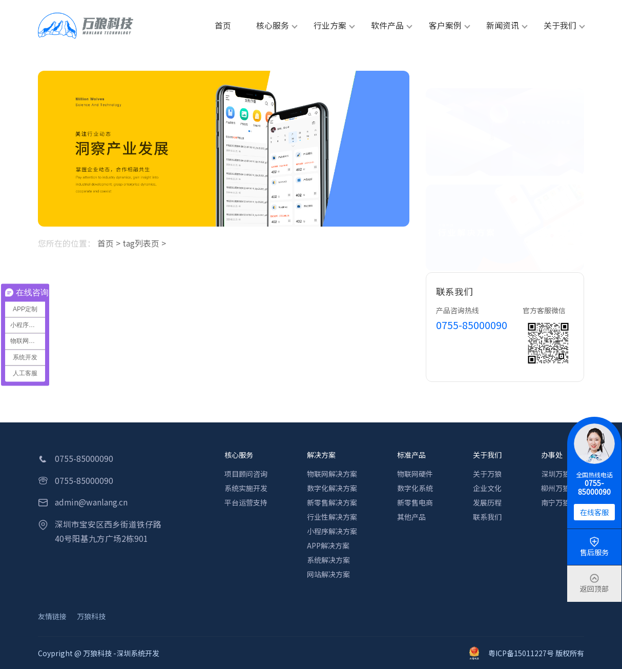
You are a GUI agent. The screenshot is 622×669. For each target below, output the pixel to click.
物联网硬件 (415, 474)
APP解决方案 (328, 545)
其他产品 (411, 517)
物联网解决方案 (332, 474)
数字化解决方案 (332, 488)
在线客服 (594, 512)
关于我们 (487, 455)
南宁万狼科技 (562, 502)
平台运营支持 (245, 502)
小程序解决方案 (332, 531)
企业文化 (487, 488)
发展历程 (487, 502)
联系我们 (487, 517)
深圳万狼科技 (562, 474)
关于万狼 (487, 474)
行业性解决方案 (332, 517)
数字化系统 (415, 488)
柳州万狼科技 (562, 488)
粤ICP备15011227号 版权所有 (527, 653)
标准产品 (411, 455)
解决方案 (321, 455)
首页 (105, 243)
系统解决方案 (328, 560)
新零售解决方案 (332, 502)
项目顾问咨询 (245, 474)
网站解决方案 (328, 574)
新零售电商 (415, 502)
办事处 (552, 455)
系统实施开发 (245, 488)
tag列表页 (140, 243)
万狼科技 (91, 616)
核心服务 (238, 455)
